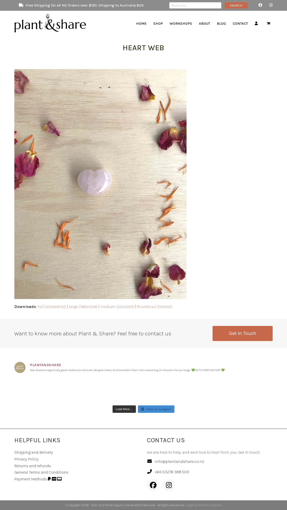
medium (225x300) (117, 306)
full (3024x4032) (52, 306)
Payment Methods (38, 479)
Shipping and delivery (33, 452)
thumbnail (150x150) (154, 306)
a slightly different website (203, 505)
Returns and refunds (32, 465)
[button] (268, 23)
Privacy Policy (26, 459)
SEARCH (236, 5)
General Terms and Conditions (41, 472)
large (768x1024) (83, 306)
